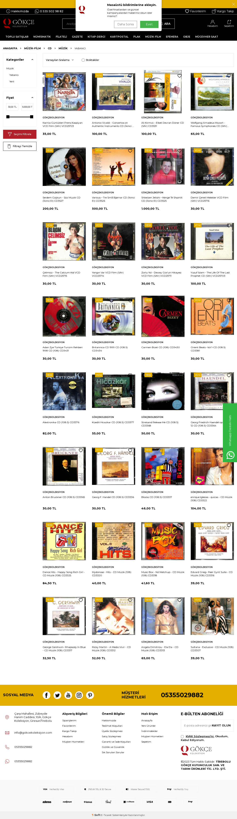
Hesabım (67, 736)
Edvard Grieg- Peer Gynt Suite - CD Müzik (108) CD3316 (212, 574)
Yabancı (14, 74)
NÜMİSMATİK (42, 36)
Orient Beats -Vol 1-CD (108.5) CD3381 (208, 349)
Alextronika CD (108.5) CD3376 (61, 422)
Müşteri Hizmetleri (73, 741)
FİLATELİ (61, 36)
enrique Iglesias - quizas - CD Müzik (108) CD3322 (211, 499)
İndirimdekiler (149, 731)
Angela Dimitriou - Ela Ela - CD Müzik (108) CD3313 (159, 649)
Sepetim (146, 741)
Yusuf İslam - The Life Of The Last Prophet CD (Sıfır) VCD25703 (210, 274)
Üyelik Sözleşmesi (112, 731)
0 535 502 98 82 (49, 11)
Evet (149, 24)
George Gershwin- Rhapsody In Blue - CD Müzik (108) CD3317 (64, 649)
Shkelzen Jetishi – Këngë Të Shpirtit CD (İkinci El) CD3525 (162, 199)
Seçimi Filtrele (19, 134)
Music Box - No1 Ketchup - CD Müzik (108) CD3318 (162, 574)
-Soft (96, 815)
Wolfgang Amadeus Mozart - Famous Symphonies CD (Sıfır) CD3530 (209, 124)
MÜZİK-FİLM (153, 36)
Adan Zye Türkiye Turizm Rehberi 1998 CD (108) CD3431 (63, 349)
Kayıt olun (221, 725)
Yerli (11, 81)
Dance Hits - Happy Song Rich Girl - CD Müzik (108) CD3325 (64, 574)
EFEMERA (172, 36)
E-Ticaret (106, 815)
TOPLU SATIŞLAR (17, 36)
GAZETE (77, 36)
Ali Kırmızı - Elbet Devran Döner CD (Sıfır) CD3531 (162, 124)
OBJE (186, 36)
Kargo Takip (223, 11)
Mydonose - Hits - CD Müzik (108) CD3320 (111, 574)
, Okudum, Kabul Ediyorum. (204, 738)
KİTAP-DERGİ (96, 36)
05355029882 (182, 695)
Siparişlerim (69, 720)
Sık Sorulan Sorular (113, 752)
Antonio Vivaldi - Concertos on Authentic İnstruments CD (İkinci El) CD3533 (113, 124)
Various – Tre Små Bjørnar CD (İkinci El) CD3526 (113, 199)
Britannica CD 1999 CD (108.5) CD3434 (110, 349)
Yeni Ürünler (148, 725)
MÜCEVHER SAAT (206, 36)
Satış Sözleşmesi (111, 736)
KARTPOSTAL (119, 36)
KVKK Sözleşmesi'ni (200, 736)
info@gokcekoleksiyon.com (33, 732)
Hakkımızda (17, 11)
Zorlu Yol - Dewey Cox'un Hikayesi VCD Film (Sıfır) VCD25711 (161, 274)
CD (50, 48)
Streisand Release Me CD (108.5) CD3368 (159, 424)
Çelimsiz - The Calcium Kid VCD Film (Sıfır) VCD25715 (61, 274)
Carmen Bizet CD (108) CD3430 (160, 347)
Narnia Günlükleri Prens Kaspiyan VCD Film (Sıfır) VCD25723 (63, 124)
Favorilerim (195, 11)
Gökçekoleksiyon (54, 117)
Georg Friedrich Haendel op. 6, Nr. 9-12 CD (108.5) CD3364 (212, 424)
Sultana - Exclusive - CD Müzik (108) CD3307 (212, 649)
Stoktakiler (90, 60)
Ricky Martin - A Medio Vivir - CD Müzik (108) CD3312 (111, 649)
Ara (165, 24)
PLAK (136, 36)
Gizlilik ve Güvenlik (113, 747)
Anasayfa (10, 48)
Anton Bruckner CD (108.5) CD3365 (64, 497)
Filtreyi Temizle (19, 146)
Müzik (63, 48)
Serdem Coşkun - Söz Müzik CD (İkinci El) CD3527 (62, 199)
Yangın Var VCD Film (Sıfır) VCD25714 (108, 274)
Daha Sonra (125, 24)
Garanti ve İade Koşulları (116, 741)
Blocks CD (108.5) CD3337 (156, 497)
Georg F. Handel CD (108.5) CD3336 (113, 497)
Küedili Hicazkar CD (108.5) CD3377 (113, 422)
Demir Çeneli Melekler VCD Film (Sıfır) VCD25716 (209, 199)
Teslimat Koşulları (112, 725)
